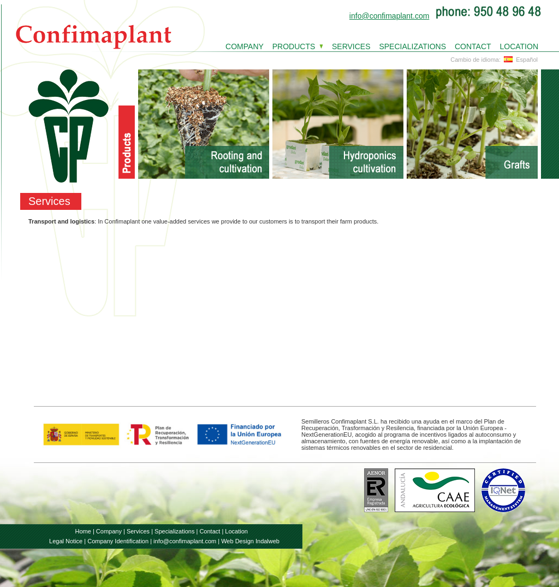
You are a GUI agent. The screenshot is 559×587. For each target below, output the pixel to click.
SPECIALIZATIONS (412, 46)
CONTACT (473, 46)
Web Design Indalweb (250, 541)
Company (109, 531)
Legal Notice (65, 541)
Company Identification (117, 541)
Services (138, 531)
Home (83, 531)
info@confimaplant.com (389, 15)
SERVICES (351, 46)
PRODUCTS (294, 46)
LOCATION (518, 46)
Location (236, 531)
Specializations (174, 531)
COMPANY (244, 46)
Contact (209, 531)
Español (520, 59)
